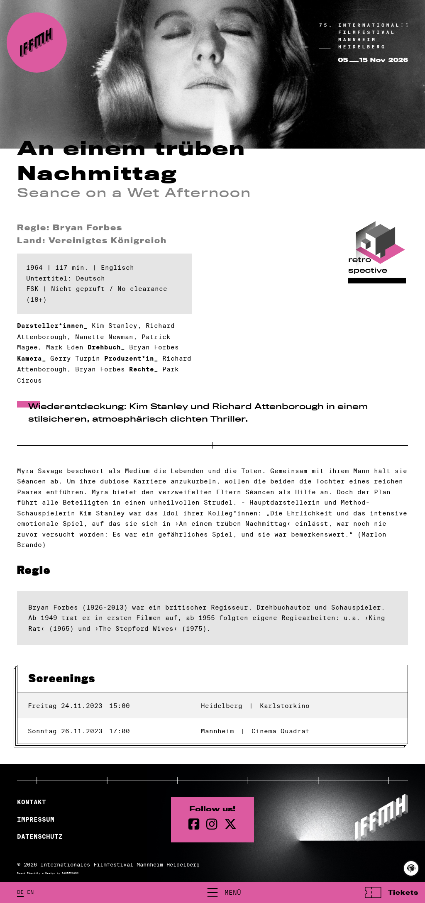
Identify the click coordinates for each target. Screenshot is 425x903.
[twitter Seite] (230, 824)
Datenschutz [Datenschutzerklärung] (40, 836)
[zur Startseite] (37, 42)
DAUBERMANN (70, 873)
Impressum (35, 819)
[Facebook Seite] (194, 824)
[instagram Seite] (211, 824)
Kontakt (31, 802)
